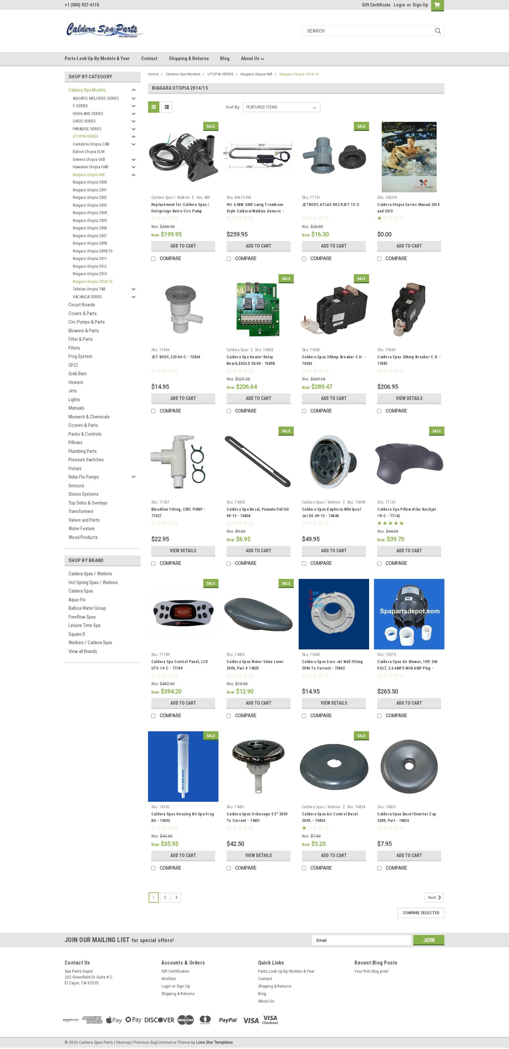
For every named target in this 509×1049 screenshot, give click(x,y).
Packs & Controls (85, 434)
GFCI (73, 365)
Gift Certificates (175, 971)
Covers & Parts (82, 313)
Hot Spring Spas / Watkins (93, 582)
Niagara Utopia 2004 (90, 212)
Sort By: (233, 107)
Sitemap (123, 1042)
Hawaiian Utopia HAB (90, 166)
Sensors (76, 486)
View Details (409, 398)
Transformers (80, 511)
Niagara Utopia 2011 (90, 258)
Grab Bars (77, 374)
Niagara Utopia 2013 (90, 273)
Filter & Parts (80, 339)
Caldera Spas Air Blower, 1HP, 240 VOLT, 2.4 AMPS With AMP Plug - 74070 (407, 668)
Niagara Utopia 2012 (90, 266)
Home (153, 74)
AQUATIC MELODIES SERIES (96, 98)
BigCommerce (164, 1042)
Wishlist (168, 979)
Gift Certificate (376, 4)
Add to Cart (183, 246)
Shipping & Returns (189, 58)
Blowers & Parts (83, 331)
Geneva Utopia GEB (89, 159)
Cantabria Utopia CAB (91, 144)
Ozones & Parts (83, 425)
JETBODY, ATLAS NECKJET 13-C (330, 204)
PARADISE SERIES (87, 128)
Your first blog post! (371, 971)
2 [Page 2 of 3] (165, 897)
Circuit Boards (81, 305)
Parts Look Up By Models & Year (97, 58)
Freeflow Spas (82, 617)
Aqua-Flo (77, 600)
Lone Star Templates (214, 1042)
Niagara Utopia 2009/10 (92, 251)
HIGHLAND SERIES (88, 113)
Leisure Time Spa (84, 625)
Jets (72, 391)
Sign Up (420, 4)
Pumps (74, 468)
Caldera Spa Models (87, 90)
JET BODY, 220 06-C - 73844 (175, 357)
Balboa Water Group (87, 608)
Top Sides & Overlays (87, 503)
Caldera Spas (80, 591)
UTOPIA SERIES (85, 136)
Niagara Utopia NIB (89, 174)
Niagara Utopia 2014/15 (92, 281)
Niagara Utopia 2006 (90, 227)
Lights (74, 400)
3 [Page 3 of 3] (176, 897)
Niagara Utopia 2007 (90, 235)
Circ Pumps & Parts (86, 322)
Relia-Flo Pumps (83, 477)
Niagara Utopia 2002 (90, 197)
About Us (253, 59)
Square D (76, 634)
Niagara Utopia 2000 (90, 182)
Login (399, 4)
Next (435, 897)
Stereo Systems (83, 494)
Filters (74, 348)
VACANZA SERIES (87, 296)
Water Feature (81, 528)
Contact (149, 58)
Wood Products (83, 537)
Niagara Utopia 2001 (90, 189)
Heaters (75, 382)
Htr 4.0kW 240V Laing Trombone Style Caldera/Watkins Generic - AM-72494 (255, 211)
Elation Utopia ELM (89, 151)
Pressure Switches (86, 460)
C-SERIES (80, 105)
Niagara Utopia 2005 (90, 220)
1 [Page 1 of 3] (154, 897)
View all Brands (82, 651)
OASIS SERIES (84, 121)
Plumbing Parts (82, 451)
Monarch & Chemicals (89, 417)
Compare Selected (421, 913)
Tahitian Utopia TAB (89, 289)
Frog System (80, 356)
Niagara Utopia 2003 (90, 205)
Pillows (75, 442)
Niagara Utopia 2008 (90, 243)
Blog (225, 58)
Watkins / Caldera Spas (90, 643)
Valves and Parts (84, 520)
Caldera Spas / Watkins (90, 574)
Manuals (76, 408)
